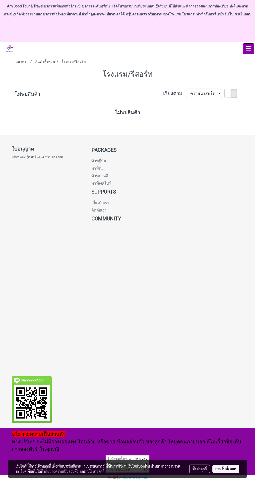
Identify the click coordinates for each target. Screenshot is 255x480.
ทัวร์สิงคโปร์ (101, 183)
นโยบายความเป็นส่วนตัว (61, 471)
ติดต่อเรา (98, 210)
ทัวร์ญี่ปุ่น (98, 161)
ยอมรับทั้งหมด (225, 469)
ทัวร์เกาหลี (99, 176)
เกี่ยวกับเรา (100, 203)
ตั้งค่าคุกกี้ (199, 469)
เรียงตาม (174, 93)
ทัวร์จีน (97, 168)
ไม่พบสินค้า (27, 94)
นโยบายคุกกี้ (96, 471)
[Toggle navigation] (248, 48)
